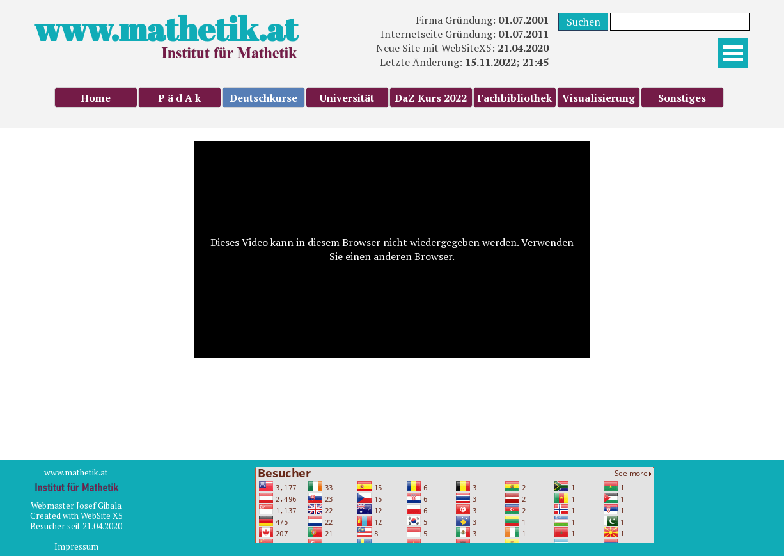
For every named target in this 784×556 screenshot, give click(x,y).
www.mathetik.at (165, 28)
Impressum (76, 546)
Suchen (583, 22)
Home (96, 98)
